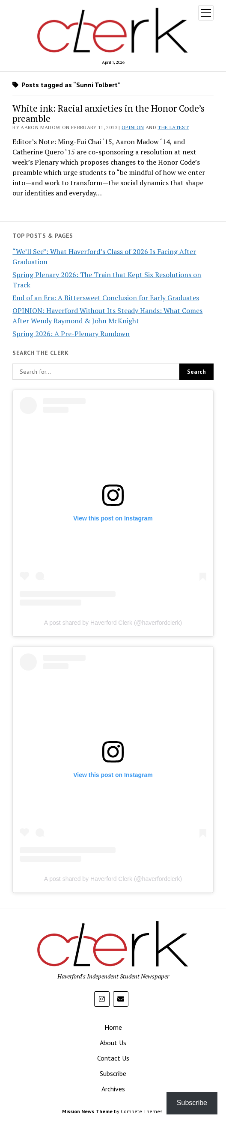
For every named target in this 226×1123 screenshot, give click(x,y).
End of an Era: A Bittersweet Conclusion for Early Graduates (105, 297)
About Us (113, 1042)
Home (113, 1027)
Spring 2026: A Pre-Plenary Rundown (71, 333)
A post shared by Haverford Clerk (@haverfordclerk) (113, 622)
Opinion (133, 127)
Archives (113, 1089)
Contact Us (113, 1058)
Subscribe (113, 1073)
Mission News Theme (87, 1111)
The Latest (173, 127)
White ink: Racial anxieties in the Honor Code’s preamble (108, 113)
